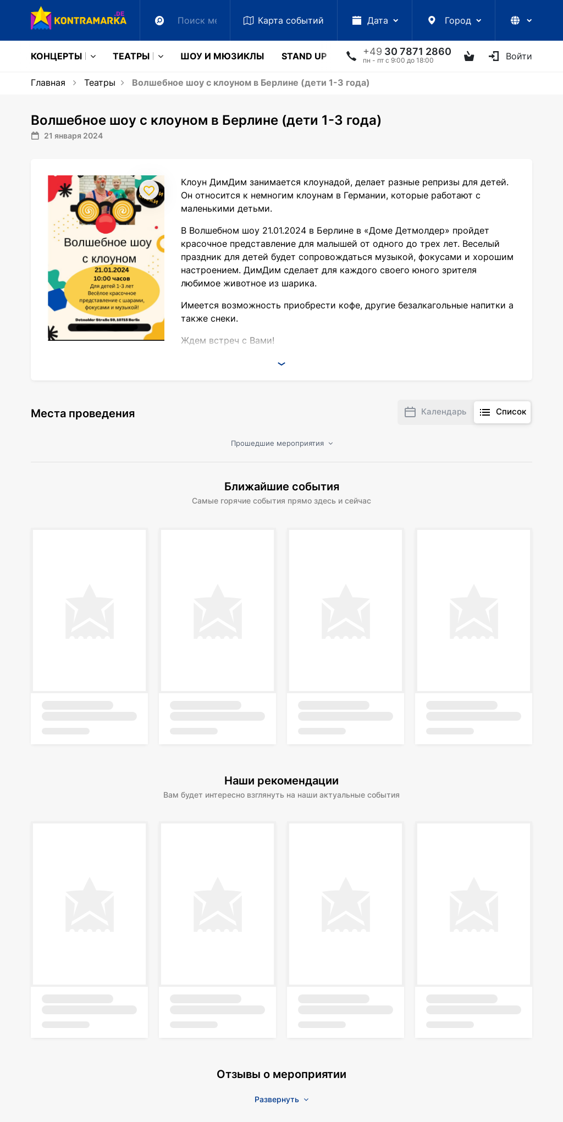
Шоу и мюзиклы (222, 56)
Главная (48, 82)
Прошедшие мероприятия (282, 443)
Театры (131, 56)
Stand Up (304, 56)
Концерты (56, 56)
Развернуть (281, 1099)
